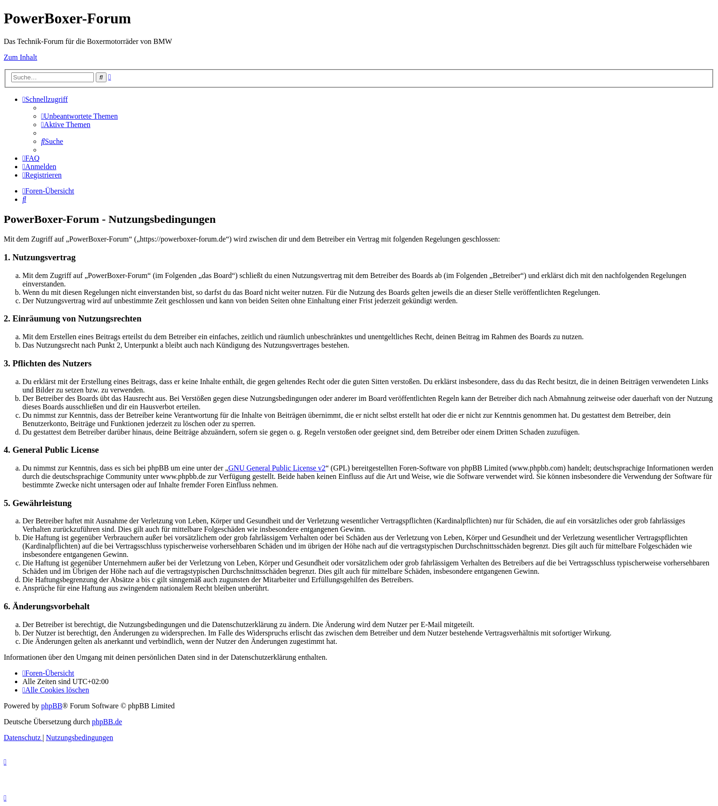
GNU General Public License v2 (277, 468)
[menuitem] (79, 116)
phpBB (51, 706)
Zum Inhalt (20, 57)
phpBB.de (107, 722)
